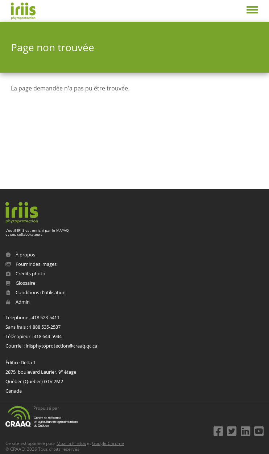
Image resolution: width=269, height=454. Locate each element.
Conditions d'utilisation (35, 292)
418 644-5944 (48, 336)
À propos (20, 254)
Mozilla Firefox (71, 443)
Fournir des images (31, 264)
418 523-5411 (45, 317)
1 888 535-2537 (45, 327)
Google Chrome (108, 443)
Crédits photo (25, 273)
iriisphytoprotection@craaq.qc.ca (61, 345)
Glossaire (20, 283)
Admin (17, 302)
